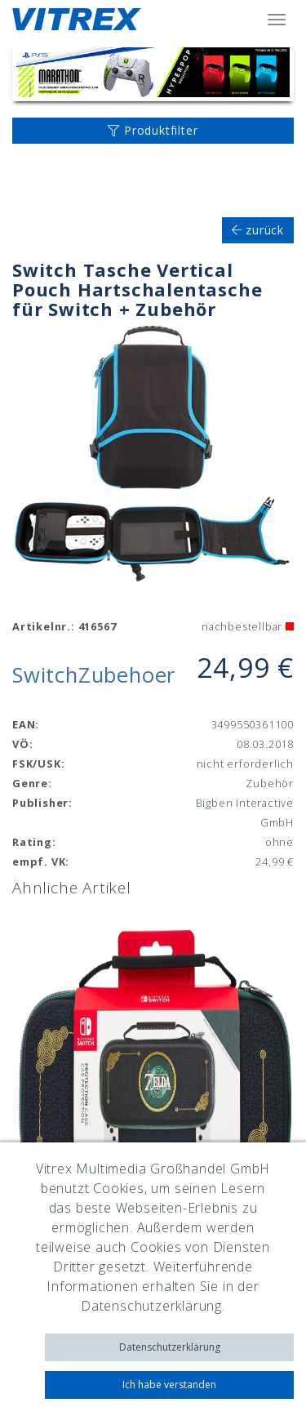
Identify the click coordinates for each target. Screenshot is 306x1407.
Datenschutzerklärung (169, 1347)
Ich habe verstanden (169, 1384)
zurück (258, 230)
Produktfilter (152, 130)
